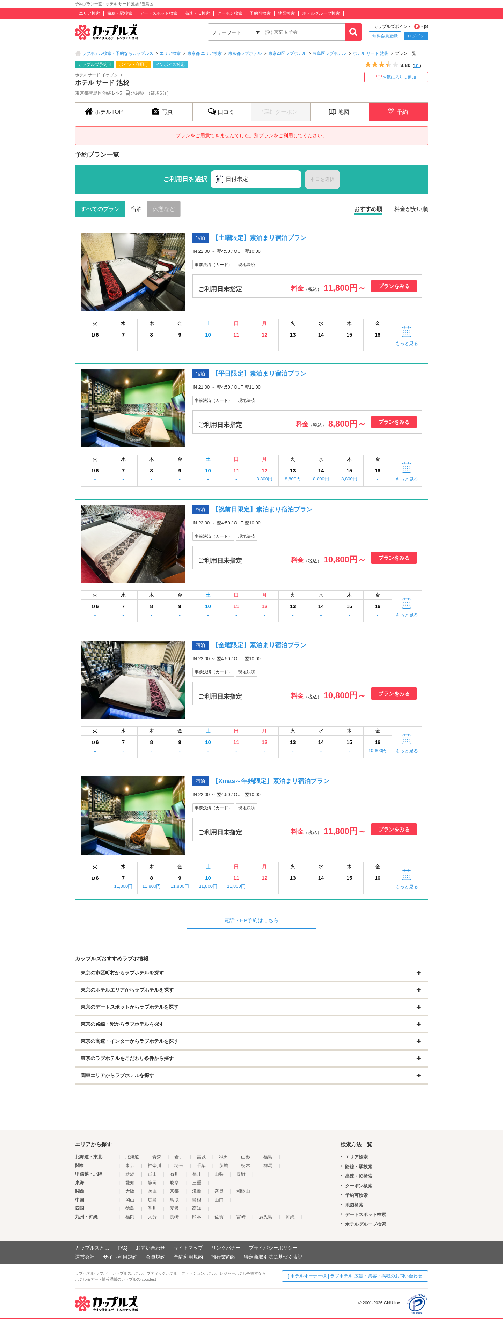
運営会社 (85, 1257)
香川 (152, 1208)
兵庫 (152, 1191)
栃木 (245, 1165)
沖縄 (290, 1216)
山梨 (219, 1174)
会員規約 (155, 1257)
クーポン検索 (229, 13)
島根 (196, 1199)
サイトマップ (188, 1248)
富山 (152, 1174)
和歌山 (243, 1191)
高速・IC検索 (197, 13)
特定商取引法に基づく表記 (273, 1257)
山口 (219, 1199)
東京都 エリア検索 (204, 53)
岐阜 (174, 1182)
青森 (156, 1156)
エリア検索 (89, 13)
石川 (174, 1174)
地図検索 (286, 13)
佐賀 (219, 1216)
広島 (152, 1199)
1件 (417, 66)
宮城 (201, 1156)
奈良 (219, 1191)
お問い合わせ (150, 1248)
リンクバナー (226, 1248)
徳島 (129, 1208)
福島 (267, 1156)
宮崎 (241, 1216)
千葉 (201, 1165)
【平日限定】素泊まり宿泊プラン (259, 373)
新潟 (129, 1174)
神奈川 (154, 1165)
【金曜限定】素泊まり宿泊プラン (259, 645)
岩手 (178, 1156)
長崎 (174, 1216)
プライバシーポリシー (273, 1248)
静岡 (152, 1182)
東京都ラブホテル (245, 53)
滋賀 (196, 1191)
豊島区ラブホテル (329, 53)
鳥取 (174, 1199)
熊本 (196, 1216)
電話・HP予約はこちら (251, 920)
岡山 (129, 1199)
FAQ (122, 1248)
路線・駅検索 (119, 13)
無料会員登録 (385, 36)
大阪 (129, 1191)
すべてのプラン (100, 209)
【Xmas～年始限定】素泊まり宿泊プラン (270, 781)
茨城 (223, 1165)
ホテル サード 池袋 (371, 53)
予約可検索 (260, 13)
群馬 (267, 1165)
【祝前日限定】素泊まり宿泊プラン (262, 509)
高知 (196, 1208)
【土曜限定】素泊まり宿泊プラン (259, 237)
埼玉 (178, 1165)
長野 (241, 1174)
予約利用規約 (188, 1257)
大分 (152, 1216)
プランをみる (394, 286)
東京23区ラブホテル (287, 53)
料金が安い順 (411, 209)
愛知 (129, 1182)
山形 (245, 1156)
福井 (196, 1174)
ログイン (416, 36)
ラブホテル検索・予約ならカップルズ (117, 53)
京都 (174, 1191)
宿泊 (136, 209)
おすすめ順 (368, 209)
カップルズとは (92, 1248)
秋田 (223, 1156)
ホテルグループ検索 (321, 13)
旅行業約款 (223, 1257)
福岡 (129, 1216)
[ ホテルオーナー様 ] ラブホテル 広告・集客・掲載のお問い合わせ (354, 1276)
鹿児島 (265, 1216)
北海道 (132, 1156)
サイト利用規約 (120, 1257)
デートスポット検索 (158, 13)
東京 (129, 1165)
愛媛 (174, 1208)
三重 (196, 1182)
